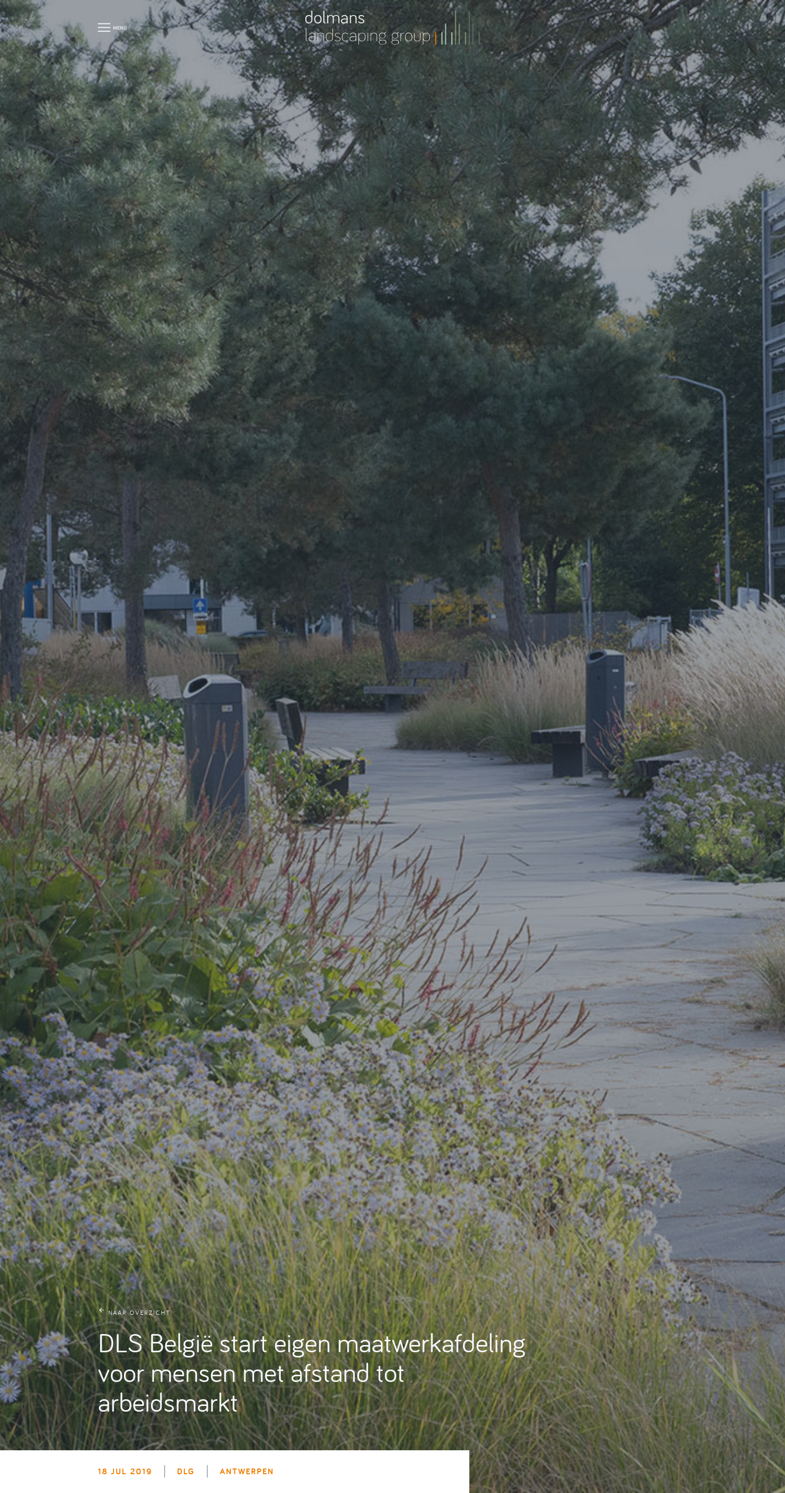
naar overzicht (139, 1312)
